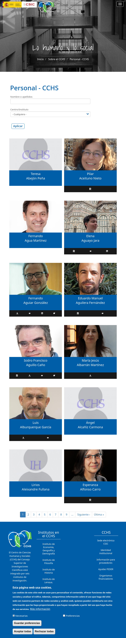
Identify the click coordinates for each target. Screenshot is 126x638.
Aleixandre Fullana (35, 489)
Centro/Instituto (19, 109)
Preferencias (73, 617)
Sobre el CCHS (56, 59)
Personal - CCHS (79, 59)
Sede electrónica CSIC (105, 542)
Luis (36, 422)
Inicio (40, 59)
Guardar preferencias (27, 625)
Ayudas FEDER (105, 569)
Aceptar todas (22, 633)
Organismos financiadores (106, 577)
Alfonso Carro (90, 489)
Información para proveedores (106, 561)
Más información (40, 611)
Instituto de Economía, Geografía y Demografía (48, 548)
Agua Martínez (36, 240)
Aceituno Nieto (90, 178)
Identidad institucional (105, 552)
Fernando (35, 236)
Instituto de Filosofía (49, 561)
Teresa (35, 174)
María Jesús (90, 360)
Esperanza (90, 485)
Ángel (90, 422)
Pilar (90, 174)
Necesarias (21, 617)
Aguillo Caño (35, 365)
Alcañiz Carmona (90, 427)
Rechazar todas (44, 633)
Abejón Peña (35, 178)
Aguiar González (35, 302)
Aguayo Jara (90, 240)
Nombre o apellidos (21, 96)
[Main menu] (120, 4)
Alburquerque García (35, 427)
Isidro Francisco (35, 360)
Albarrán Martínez (90, 365)
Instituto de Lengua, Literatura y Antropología (48, 584)
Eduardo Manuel (90, 298)
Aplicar (18, 126)
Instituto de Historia (49, 571)
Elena (90, 236)
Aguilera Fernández (90, 302)
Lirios (36, 485)
